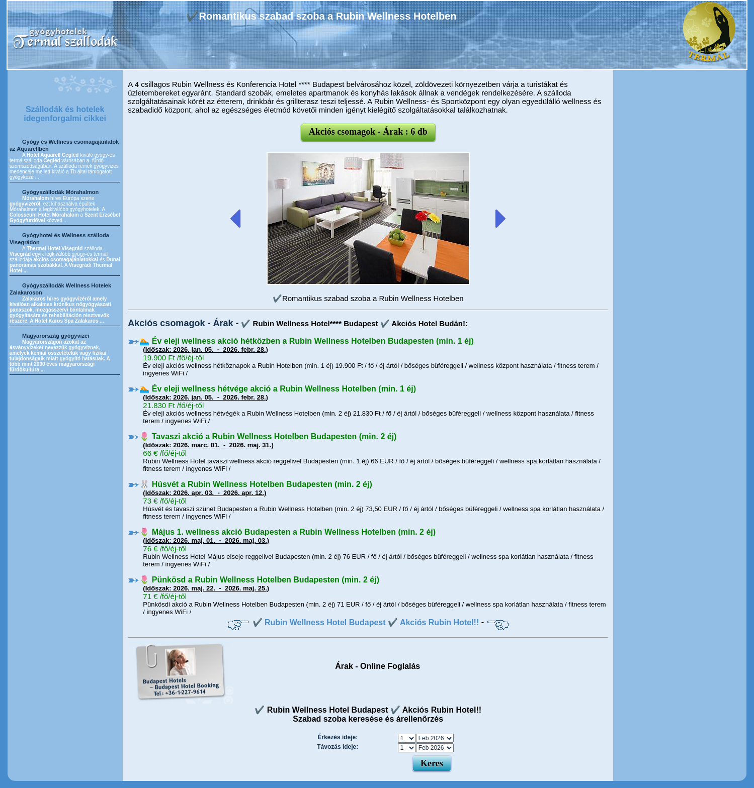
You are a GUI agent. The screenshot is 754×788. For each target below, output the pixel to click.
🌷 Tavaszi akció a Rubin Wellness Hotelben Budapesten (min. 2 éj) (267, 436)
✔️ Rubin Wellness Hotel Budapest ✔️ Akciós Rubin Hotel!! (366, 622)
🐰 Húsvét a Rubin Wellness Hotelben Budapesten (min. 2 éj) (255, 484)
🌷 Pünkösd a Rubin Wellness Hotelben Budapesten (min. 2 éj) (259, 579)
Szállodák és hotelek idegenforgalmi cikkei (65, 114)
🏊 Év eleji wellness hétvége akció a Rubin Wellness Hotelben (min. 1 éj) (277, 388)
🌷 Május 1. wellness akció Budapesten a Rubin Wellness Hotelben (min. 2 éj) (287, 532)
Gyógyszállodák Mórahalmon (60, 192)
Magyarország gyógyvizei (55, 336)
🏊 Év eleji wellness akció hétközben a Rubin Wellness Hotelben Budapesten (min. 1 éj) (306, 341)
